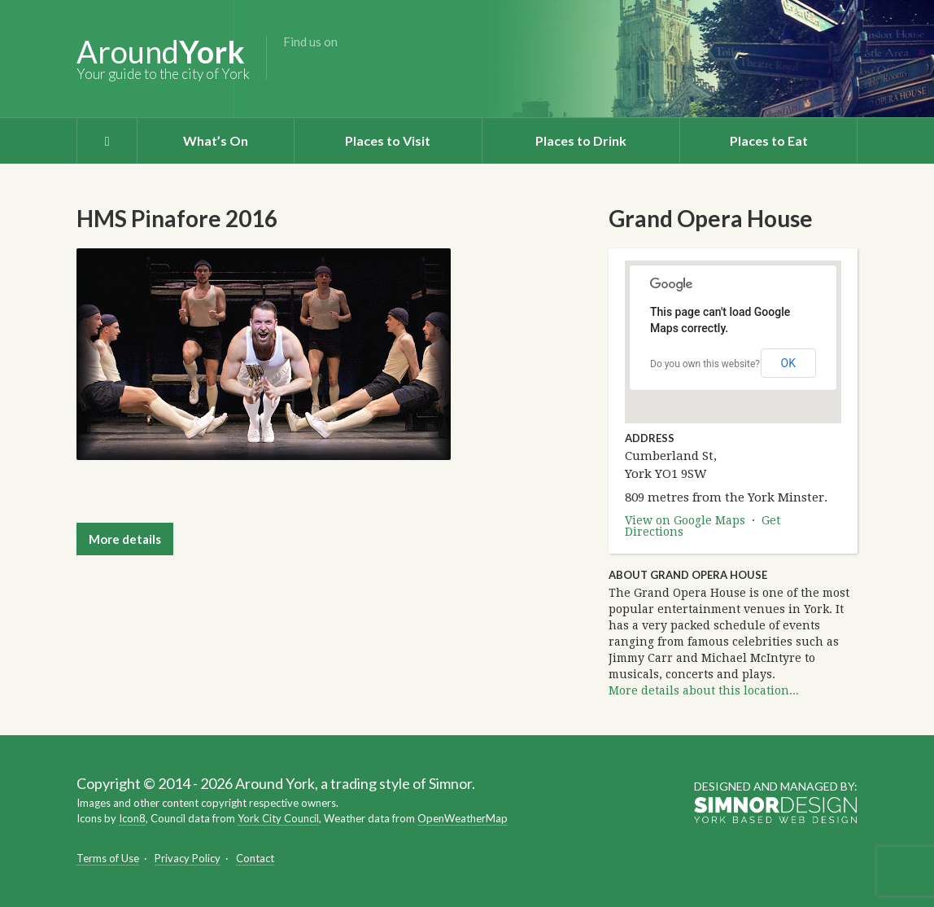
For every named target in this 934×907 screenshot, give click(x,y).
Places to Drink (580, 140)
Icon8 (132, 818)
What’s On (215, 140)
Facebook (294, 67)
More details (125, 539)
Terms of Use (107, 858)
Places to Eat (769, 140)
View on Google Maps (685, 520)
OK (788, 363)
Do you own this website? (705, 364)
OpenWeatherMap (462, 818)
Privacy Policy (187, 858)
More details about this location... (704, 690)
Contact (255, 858)
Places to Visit (387, 140)
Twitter (320, 67)
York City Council (278, 818)
